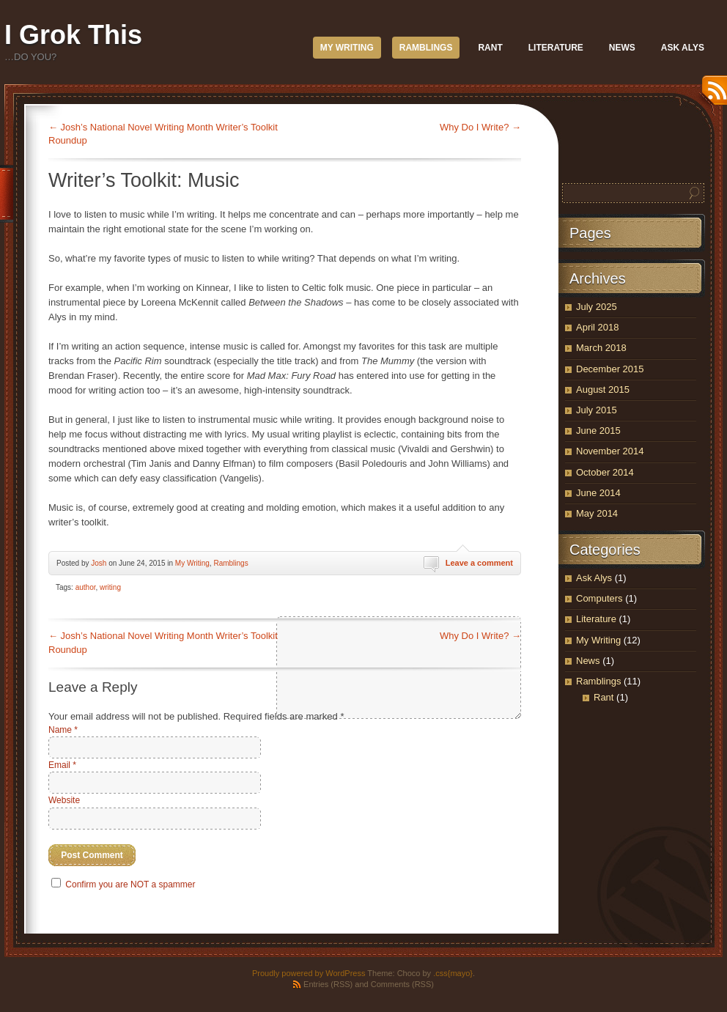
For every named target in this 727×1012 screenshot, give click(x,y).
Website (64, 800)
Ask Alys (682, 48)
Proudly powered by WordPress (308, 973)
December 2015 (610, 368)
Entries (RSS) (328, 984)
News (622, 48)
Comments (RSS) (402, 984)
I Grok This (73, 35)
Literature (555, 48)
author (85, 587)
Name (63, 730)
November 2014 (610, 451)
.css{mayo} (453, 973)
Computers (599, 598)
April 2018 (597, 327)
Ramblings (426, 48)
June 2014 (598, 492)
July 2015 (596, 410)
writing (110, 587)
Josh (98, 563)
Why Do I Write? (480, 127)
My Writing (347, 48)
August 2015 (603, 389)
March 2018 (601, 347)
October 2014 (605, 472)
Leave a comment (479, 562)
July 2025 (596, 306)
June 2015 (598, 430)
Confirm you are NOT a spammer (123, 884)
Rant (490, 48)
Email (62, 765)
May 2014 (597, 513)
